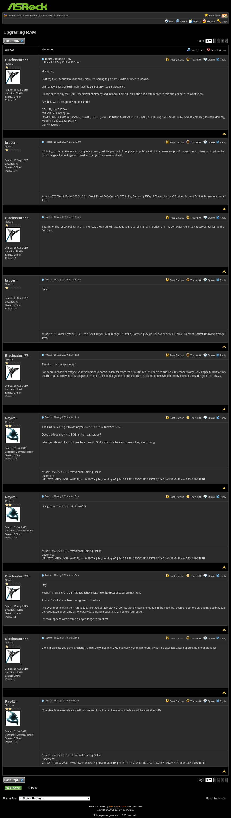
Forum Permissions (217, 798)
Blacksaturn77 (18, 60)
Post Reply (13, 41)
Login (225, 21)
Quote (211, 59)
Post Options (175, 59)
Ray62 (11, 418)
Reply (223, 59)
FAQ (171, 21)
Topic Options (216, 50)
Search (184, 21)
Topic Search (196, 50)
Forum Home (15, 15)
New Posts (215, 15)
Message (47, 49)
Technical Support (35, 15)
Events (195, 21)
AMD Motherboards (58, 15)
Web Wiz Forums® (118, 806)
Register (211, 21)
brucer (11, 142)
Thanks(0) (193, 59)
